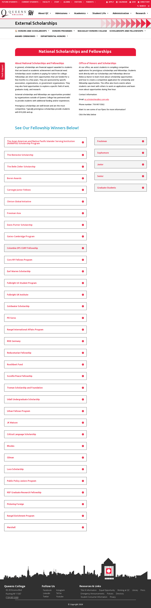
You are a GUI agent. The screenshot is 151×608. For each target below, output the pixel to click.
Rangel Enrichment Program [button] (20, 516)
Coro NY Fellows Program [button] (19, 260)
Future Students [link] (11, 2)
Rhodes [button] (10, 446)
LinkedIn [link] (46, 593)
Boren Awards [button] (14, 178)
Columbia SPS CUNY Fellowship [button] (22, 248)
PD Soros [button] (11, 318)
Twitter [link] (46, 596)
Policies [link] (110, 593)
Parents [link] (91, 2)
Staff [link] (58, 2)
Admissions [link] (62, 13)
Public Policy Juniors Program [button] (21, 481)
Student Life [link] (100, 13)
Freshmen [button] (102, 141)
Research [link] (142, 13)
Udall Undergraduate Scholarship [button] (23, 399)
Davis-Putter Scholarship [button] (19, 225)
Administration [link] (122, 13)
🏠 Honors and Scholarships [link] (32, 30)
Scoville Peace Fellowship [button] (19, 376)
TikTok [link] (59, 593)
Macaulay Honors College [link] (92, 30)
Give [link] (134, 2)
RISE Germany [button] (13, 341)
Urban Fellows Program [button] (18, 411)
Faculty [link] (47, 2)
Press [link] (143, 590)
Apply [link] (111, 2)
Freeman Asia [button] (14, 213)
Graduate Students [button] (106, 188)
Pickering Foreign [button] (15, 504)
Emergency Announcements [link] (92, 593)
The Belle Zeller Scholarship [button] (21, 167)
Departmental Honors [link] (54, 36)
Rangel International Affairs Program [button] (25, 329)
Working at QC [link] (123, 590)
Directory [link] (145, 2)
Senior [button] (100, 176)
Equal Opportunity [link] (107, 590)
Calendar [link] (123, 2)
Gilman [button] (10, 457)
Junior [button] (100, 164)
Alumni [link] (68, 2)
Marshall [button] (11, 527)
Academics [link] (81, 13)
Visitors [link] (79, 2)
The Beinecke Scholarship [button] (20, 155)
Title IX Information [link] (89, 590)
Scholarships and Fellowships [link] (128, 30)
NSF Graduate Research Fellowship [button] (24, 492)
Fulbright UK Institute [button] (17, 295)
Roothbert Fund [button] (15, 364)
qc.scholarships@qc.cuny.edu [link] (96, 99)
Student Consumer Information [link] (94, 597)
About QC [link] (44, 13)
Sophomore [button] (103, 153)
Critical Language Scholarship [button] (21, 434)
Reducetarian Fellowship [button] (19, 353)
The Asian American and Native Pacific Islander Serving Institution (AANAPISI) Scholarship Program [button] (41, 142)
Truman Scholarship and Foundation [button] (25, 388)
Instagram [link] (60, 590)
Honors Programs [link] (63, 30)
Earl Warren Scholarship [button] (19, 271)
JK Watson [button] (12, 423)
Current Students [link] (31, 2)
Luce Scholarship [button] (15, 469)
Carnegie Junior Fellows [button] (19, 190)
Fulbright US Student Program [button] (22, 283)
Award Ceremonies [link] (26, 36)
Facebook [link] (47, 590)
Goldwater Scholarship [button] (18, 306)
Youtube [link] (59, 596)
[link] (148, 6)
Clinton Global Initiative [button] (19, 201)
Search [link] (143, 6)
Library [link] (135, 590)
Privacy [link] (113, 597)
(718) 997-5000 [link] (12, 597)
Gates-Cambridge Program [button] (20, 236)
